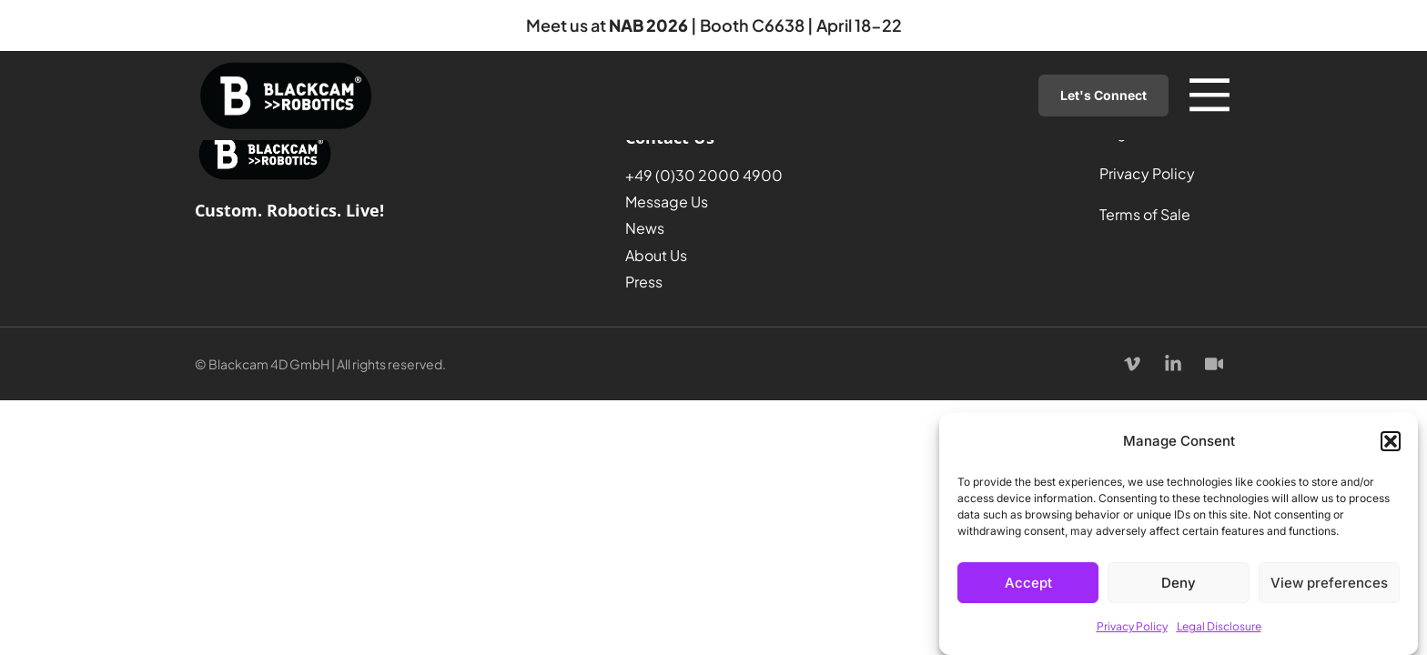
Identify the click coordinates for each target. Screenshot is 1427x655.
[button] (1390, 441)
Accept (1028, 582)
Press (644, 281)
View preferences (1329, 582)
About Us (656, 255)
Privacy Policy (1132, 626)
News (644, 227)
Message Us (666, 201)
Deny (1178, 582)
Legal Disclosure (1219, 626)
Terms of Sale (1144, 214)
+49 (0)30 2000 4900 (704, 175)
